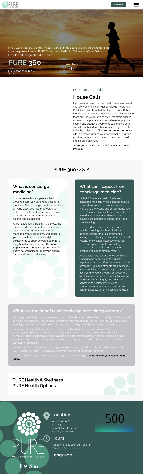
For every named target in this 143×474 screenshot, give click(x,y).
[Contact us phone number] (130, 4)
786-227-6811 (67, 431)
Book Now (118, 5)
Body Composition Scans (118, 130)
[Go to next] (71, 69)
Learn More (71, 64)
